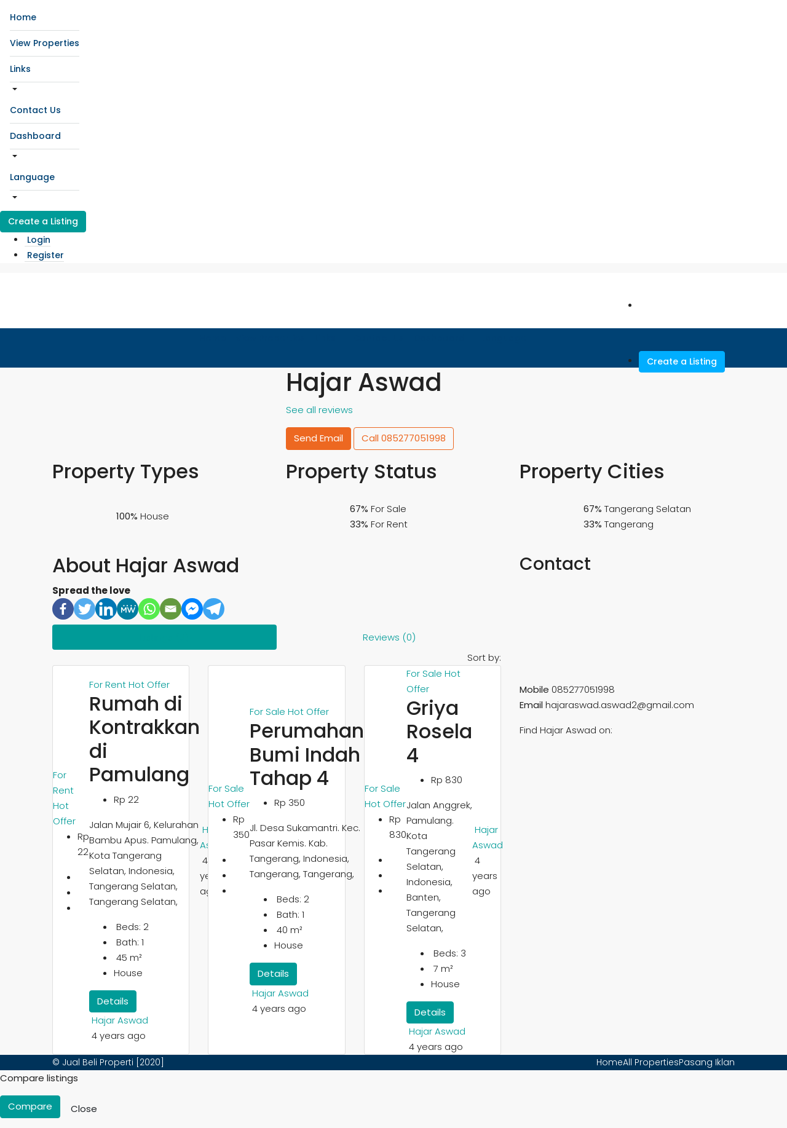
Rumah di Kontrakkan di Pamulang (144, 739)
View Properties (44, 43)
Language (32, 177)
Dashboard (35, 136)
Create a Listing (43, 221)
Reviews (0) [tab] (389, 637)
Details (113, 1001)
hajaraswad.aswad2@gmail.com (619, 704)
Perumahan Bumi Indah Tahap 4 (307, 754)
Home (23, 17)
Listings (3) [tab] (164, 637)
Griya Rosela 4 (439, 731)
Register (45, 255)
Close (84, 1108)
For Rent (109, 684)
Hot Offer (149, 684)
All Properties (651, 1062)
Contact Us (35, 110)
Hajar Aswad (120, 1020)
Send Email (318, 438)
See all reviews (319, 409)
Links (20, 69)
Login (38, 240)
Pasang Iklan (707, 1062)
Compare (30, 1106)
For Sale (226, 788)
